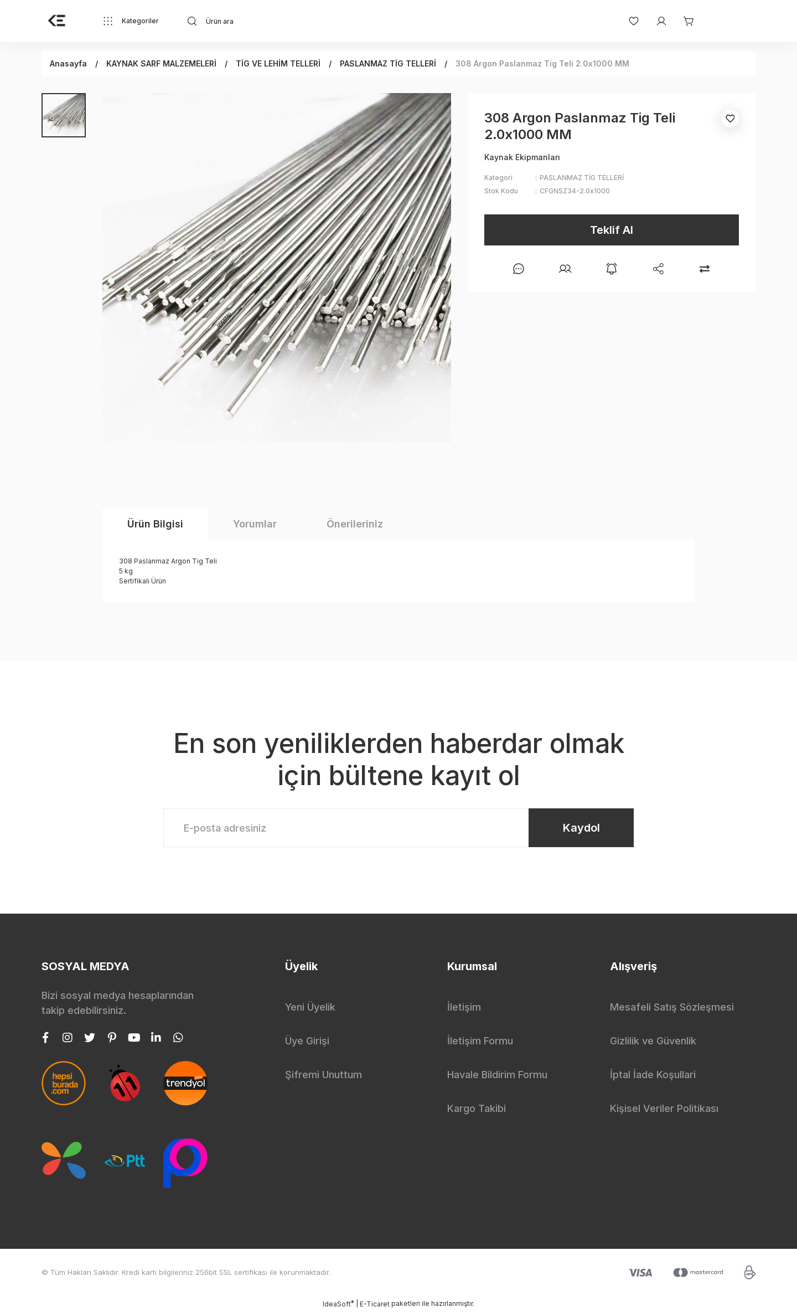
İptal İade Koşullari (653, 1074)
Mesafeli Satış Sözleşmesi (672, 1007)
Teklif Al (611, 230)
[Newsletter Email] (398, 827)
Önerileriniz (355, 524)
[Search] (285, 21)
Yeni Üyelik (310, 1007)
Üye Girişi (307, 1041)
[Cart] (683, 21)
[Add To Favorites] (730, 118)
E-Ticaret (375, 1304)
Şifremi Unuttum (323, 1074)
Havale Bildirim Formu (497, 1074)
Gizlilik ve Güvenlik (653, 1041)
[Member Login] (656, 21)
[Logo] (57, 21)
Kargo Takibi (476, 1108)
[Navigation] (130, 21)
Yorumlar (255, 524)
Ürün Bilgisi (155, 524)
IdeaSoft (338, 1303)
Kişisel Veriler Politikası (664, 1108)
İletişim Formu (480, 1041)
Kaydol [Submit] (581, 827)
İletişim (464, 1007)
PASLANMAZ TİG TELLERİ (582, 177)
